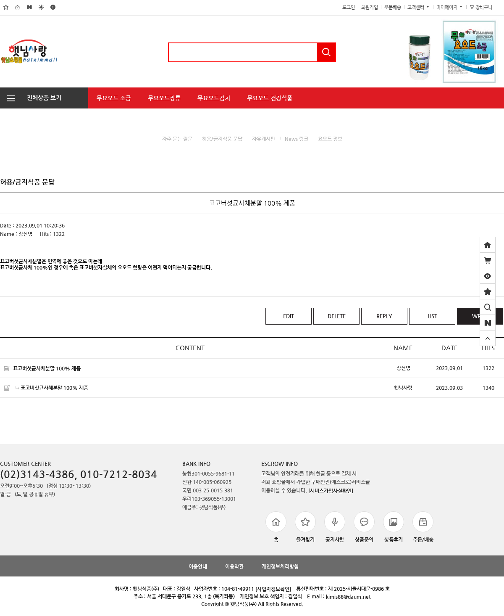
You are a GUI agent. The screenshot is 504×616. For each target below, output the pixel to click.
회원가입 (369, 7)
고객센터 (418, 7)
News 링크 (296, 139)
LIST (432, 316)
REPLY (384, 316)
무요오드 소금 (114, 98)
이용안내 (198, 566)
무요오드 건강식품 (269, 98)
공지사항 (334, 527)
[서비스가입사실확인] (330, 490)
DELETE (337, 316)
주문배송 (392, 7)
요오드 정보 (330, 139)
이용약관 (234, 566)
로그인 (348, 7)
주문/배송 (422, 527)
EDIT (288, 316)
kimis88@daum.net (348, 597)
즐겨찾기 (305, 527)
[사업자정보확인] (273, 589)
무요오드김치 (213, 98)
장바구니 (485, 7)
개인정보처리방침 (280, 566)
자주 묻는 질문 (177, 139)
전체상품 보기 (30, 97)
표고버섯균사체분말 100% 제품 (47, 368)
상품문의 (364, 527)
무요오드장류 (164, 98)
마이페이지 (449, 7)
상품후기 (393, 527)
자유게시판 (263, 139)
